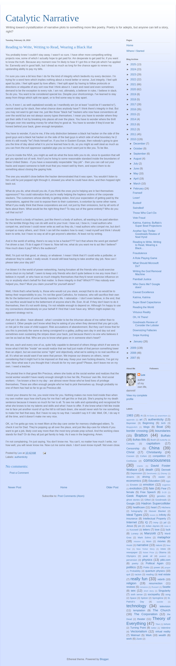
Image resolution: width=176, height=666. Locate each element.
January (138, 341)
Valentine (165, 627)
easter (162, 477)
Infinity (162, 515)
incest (152, 515)
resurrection (155, 583)
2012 (133, 129)
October (138, 148)
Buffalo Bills (139, 439)
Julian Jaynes (152, 526)
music (129, 545)
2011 (133, 134)
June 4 (167, 526)
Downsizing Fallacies (145, 330)
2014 (133, 119)
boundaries (162, 430)
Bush (153, 440)
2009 (133, 348)
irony (155, 522)
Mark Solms (144, 537)
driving (146, 476)
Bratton (141, 435)
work (129, 638)
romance (144, 587)
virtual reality (162, 631)
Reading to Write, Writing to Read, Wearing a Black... (147, 245)
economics (133, 480)
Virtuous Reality (142, 312)
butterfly (163, 440)
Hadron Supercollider (155, 503)
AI (141, 415)
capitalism (153, 443)
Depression (136, 473)
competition (159, 456)
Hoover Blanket (157, 511)
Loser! (136, 197)
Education (154, 480)
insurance (131, 518)
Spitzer (144, 598)
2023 (133, 74)
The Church (161, 610)
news (163, 549)
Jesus (129, 526)
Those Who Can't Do (144, 212)
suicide (160, 602)
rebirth (161, 579)
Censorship (132, 448)
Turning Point (138, 627)
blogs (147, 427)
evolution (135, 488)
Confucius (131, 461)
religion (131, 583)
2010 (133, 139)
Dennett (165, 469)
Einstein (134, 484)
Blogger (104, 659)
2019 (133, 94)
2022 (133, 79)
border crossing (137, 430)
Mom (148, 541)
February (138, 188)
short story (149, 591)
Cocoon (130, 456)
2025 (133, 64)
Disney (164, 473)
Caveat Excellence (143, 292)
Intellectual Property (154, 518)
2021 (133, 84)
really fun (139, 579)
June (136, 168)
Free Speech (148, 492)
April (136, 178)
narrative (142, 545)
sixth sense (137, 594)
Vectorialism (138, 631)
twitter (153, 628)
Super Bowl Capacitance (147, 302)
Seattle (166, 587)
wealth (162, 635)
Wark (149, 635)
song (167, 594)
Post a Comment (19, 472)
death (149, 469)
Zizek (139, 639)
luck (168, 529)
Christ (130, 452)
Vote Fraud (139, 217)
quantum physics (155, 571)
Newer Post (14, 487)
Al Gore (150, 416)
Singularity (164, 590)
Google (130, 503)
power (157, 567)
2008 (133, 352)
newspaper (132, 552)
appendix (130, 420)
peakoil (162, 556)
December (139, 143)
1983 (129, 415)
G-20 (164, 492)
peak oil (147, 556)
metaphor (163, 537)
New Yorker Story (145, 549)
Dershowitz (152, 473)
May (136, 173)
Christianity (154, 452)
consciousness (157, 460)
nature (159, 545)
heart (154, 507)
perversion (131, 560)
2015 (133, 114)
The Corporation (145, 614)
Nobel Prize (148, 552)
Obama (162, 552)
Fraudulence (140, 253)
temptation (139, 610)
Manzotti (150, 533)
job (139, 526)
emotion (148, 484)
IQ (146, 522)
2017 (133, 104)
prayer (167, 567)
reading (150, 574)
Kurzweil (134, 529)
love (157, 529)
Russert (155, 587)
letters (146, 529)
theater (141, 619)
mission (137, 541)
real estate (164, 574)
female (130, 492)
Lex (143, 375)
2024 (133, 69)
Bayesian (131, 423)
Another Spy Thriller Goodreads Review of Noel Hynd (146, 234)
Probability (135, 571)
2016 (133, 109)
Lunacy (134, 533)
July (136, 163)
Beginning (148, 423)
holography (136, 511)
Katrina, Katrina (141, 297)
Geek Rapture (136, 496)
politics (131, 567)
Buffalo (165, 435)
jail (165, 522)
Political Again (154, 563)
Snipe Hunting (141, 335)
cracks (140, 466)
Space (133, 598)
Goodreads (161, 500)
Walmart (135, 635)
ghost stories (133, 500)
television (165, 606)
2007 (133, 357)
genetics (161, 496)
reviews (130, 587)
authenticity (21, 457)
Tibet (158, 624)
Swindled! (138, 208)
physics (147, 559)
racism (138, 574)
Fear (164, 488)
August (137, 158)
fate (151, 488)
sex (133, 590)
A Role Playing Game (145, 258)
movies (161, 541)
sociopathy (154, 594)
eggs (168, 481)
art (140, 419)
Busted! (137, 203)
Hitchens (165, 507)
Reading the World (143, 307)
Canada (130, 443)
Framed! (137, 192)
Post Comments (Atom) (71, 496)
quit (128, 574)
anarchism (162, 416)
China (154, 448)
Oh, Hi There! (140, 317)
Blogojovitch (131, 427)
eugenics (166, 485)
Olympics (131, 556)
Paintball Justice (142, 279)
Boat (160, 426)
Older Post (112, 487)
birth (163, 423)
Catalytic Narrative (42, 18)
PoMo (146, 567)
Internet (131, 522)
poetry (135, 563)
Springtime (157, 598)
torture (167, 624)
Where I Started (135, 51)
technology (136, 606)
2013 (133, 124)
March (137, 183)
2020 (133, 89)
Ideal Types (134, 514)
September (140, 153)
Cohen (143, 456)
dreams (130, 477)
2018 (133, 99)
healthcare (139, 507)
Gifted (147, 500)
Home (63, 487)
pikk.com (165, 559)
